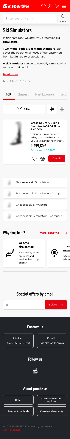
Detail (57, 158)
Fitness (14, 81)
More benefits (53, 233)
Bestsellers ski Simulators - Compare (34, 193)
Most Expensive (44, 94)
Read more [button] (10, 74)
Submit (56, 304)
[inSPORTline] (16, 6)
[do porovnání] (42, 158)
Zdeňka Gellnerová (52, 341)
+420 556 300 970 (18, 341)
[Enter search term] (30, 18)
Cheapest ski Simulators (26, 205)
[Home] (4, 81)
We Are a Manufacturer (26, 245)
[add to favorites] (35, 158)
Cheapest (23, 94)
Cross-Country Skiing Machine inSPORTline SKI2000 (45, 126)
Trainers (27, 81)
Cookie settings (11, 429)
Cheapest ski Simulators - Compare (33, 216)
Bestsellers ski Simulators (27, 182)
